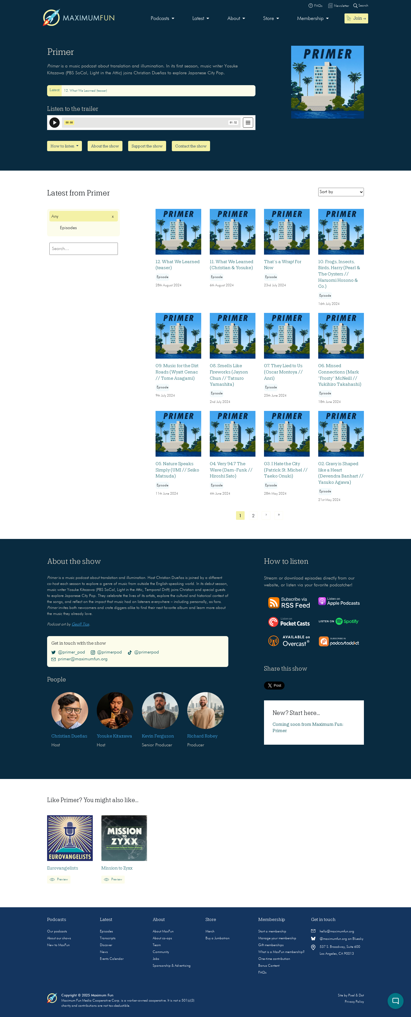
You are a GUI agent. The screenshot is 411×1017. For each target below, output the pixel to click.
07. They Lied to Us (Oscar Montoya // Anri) (283, 372)
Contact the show (191, 146)
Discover (106, 945)
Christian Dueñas (69, 736)
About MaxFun (163, 931)
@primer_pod (68, 652)
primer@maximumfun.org (79, 659)
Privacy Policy (354, 1002)
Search (360, 5)
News (104, 952)
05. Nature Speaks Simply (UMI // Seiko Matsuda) (177, 470)
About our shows (59, 938)
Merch (210, 931)
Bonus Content (268, 966)
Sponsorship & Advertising (172, 966)
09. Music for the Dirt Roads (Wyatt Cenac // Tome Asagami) (177, 372)
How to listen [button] (63, 146)
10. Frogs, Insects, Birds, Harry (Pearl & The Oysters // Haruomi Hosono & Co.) (339, 274)
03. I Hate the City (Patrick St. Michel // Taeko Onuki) (286, 470)
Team (157, 945)
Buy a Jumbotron (217, 938)
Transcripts (108, 938)
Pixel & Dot (356, 995)
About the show (105, 146)
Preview (59, 879)
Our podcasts (57, 931)
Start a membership (272, 931)
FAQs (262, 972)
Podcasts (160, 18)
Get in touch (323, 919)
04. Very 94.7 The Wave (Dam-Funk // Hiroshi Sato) (231, 470)
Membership (310, 18)
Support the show (147, 146)
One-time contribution (274, 959)
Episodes (106, 931)
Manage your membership (277, 938)
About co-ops (162, 938)
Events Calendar (112, 959)
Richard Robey (202, 736)
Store (268, 18)
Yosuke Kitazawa (114, 736)
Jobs (156, 959)
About (233, 18)
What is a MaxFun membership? (281, 952)
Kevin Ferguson (158, 736)
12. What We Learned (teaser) (85, 91)
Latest (198, 18)
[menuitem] (162, 19)
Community (161, 952)
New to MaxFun (58, 945)
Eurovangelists (62, 868)
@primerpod (106, 652)
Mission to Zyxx (116, 868)
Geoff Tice (80, 624)
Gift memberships (271, 945)
